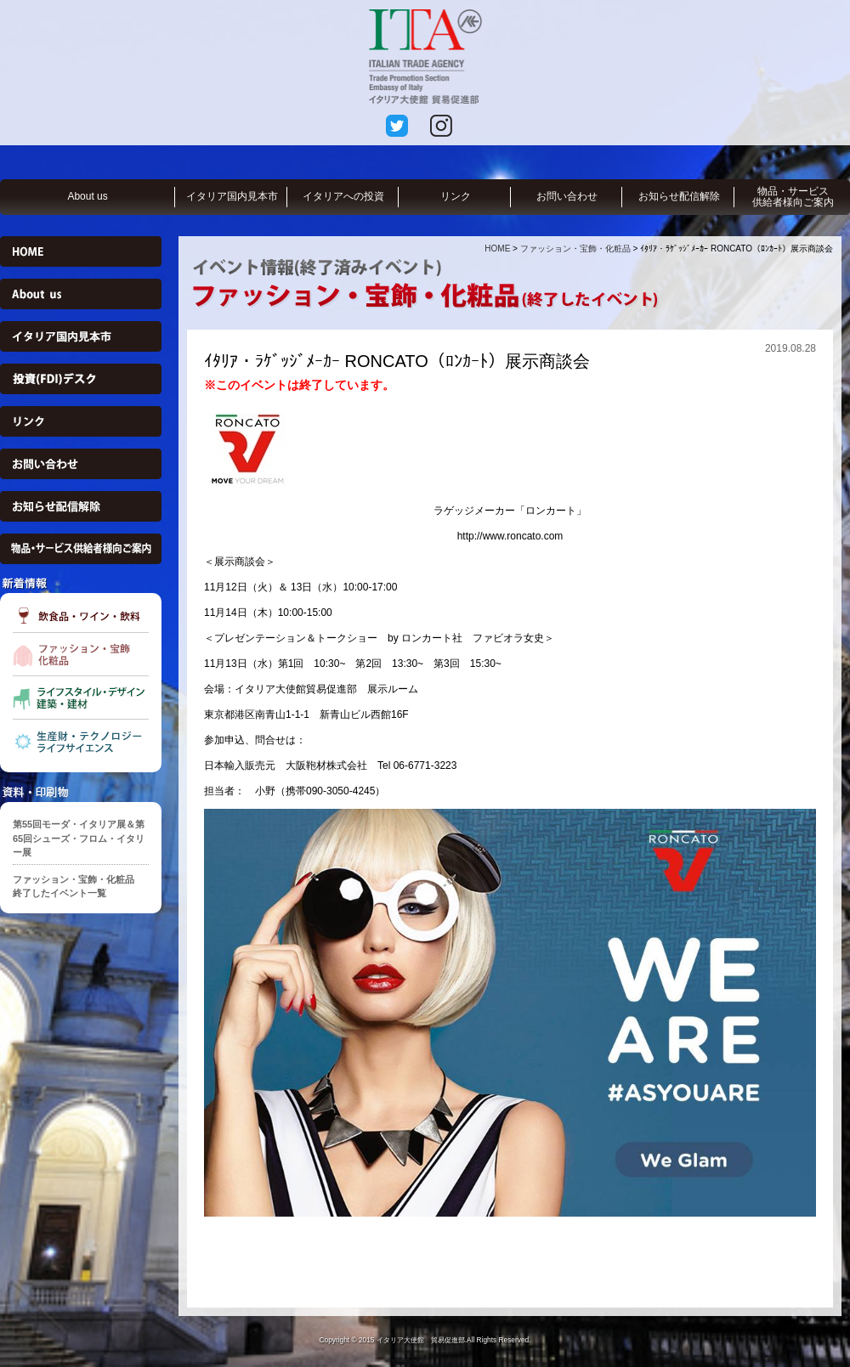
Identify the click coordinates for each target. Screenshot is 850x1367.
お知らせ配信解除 (679, 196)
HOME (497, 248)
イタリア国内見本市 (232, 196)
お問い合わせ (567, 196)
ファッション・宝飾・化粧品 (575, 248)
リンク (455, 196)
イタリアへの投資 (343, 196)
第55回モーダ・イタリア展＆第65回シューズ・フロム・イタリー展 (78, 838)
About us (87, 196)
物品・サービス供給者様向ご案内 (793, 196)
